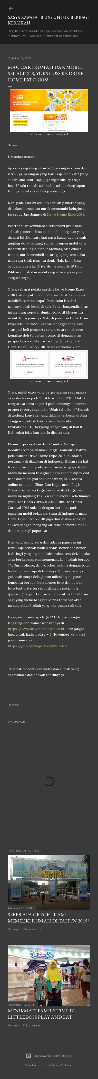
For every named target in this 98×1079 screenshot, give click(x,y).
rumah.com (74, 329)
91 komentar (31, 1025)
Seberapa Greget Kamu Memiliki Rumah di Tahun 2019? (48, 917)
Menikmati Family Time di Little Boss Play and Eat (41, 1014)
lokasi (80, 634)
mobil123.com (47, 295)
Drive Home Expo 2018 (65, 214)
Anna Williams (63, 1065)
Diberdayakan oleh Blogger (49, 1056)
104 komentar (33, 929)
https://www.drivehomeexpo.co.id (36, 629)
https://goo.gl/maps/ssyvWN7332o (37, 646)
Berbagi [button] (13, 705)
